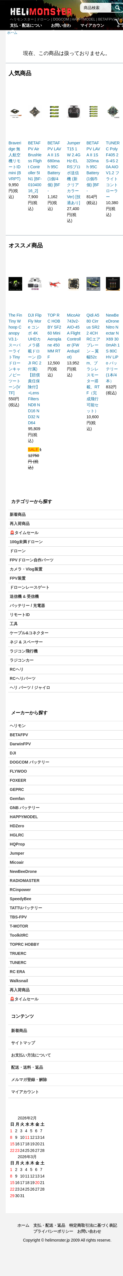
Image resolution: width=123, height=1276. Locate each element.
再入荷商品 (20, 523)
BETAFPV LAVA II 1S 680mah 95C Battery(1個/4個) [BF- (54, 167)
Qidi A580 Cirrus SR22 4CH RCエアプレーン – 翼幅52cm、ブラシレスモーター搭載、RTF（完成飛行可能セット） (93, 363)
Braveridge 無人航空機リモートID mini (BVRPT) (15, 161)
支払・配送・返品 (49, 1225)
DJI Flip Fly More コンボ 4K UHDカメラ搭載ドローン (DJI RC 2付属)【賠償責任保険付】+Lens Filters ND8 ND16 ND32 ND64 (34, 369)
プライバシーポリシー (53, 1231)
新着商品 (18, 514)
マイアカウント (25, 1092)
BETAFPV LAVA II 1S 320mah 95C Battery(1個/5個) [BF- (93, 167)
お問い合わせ (89, 1231)
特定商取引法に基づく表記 (93, 1225)
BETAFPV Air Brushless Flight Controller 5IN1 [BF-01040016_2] (35, 167)
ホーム (23, 1225)
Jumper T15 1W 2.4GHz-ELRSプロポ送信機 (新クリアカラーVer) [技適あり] (73, 173)
